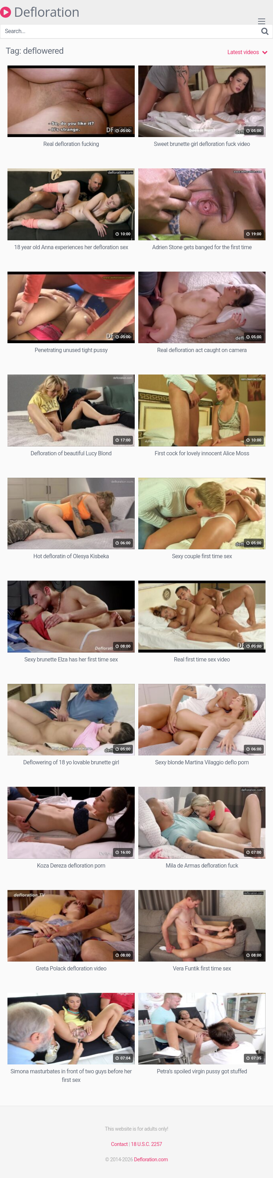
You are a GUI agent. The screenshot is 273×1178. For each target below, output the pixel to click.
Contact (119, 1144)
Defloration (39, 12)
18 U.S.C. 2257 (146, 1144)
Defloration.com (151, 1160)
